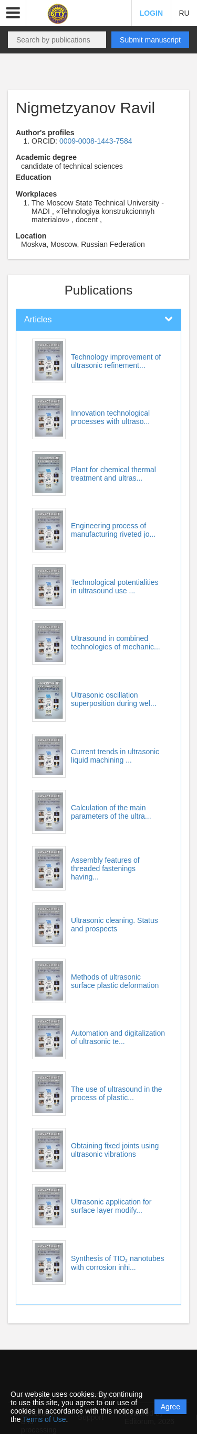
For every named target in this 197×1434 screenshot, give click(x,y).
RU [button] (184, 13)
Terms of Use (44, 1419)
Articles (37, 319)
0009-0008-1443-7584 (95, 141)
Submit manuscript (150, 40)
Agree (170, 1407)
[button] (13, 13)
